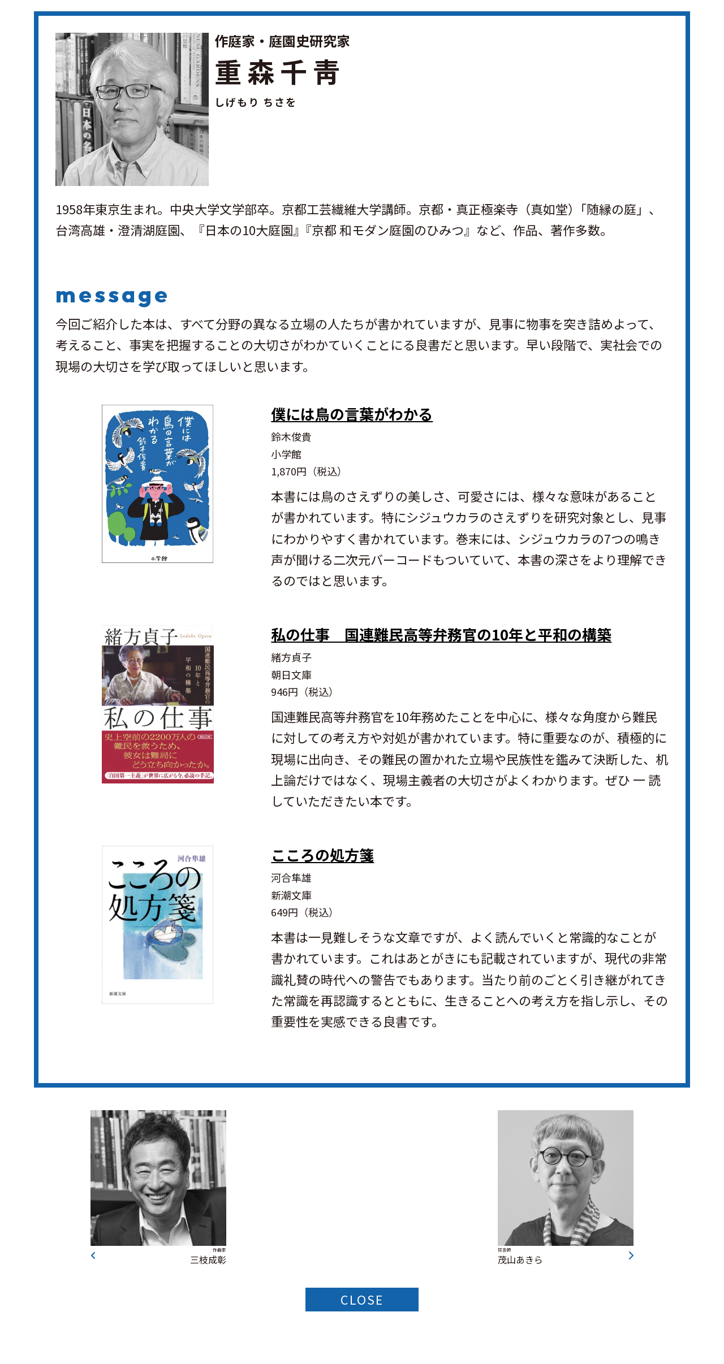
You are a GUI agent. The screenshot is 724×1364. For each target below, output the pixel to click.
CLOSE (362, 1300)
